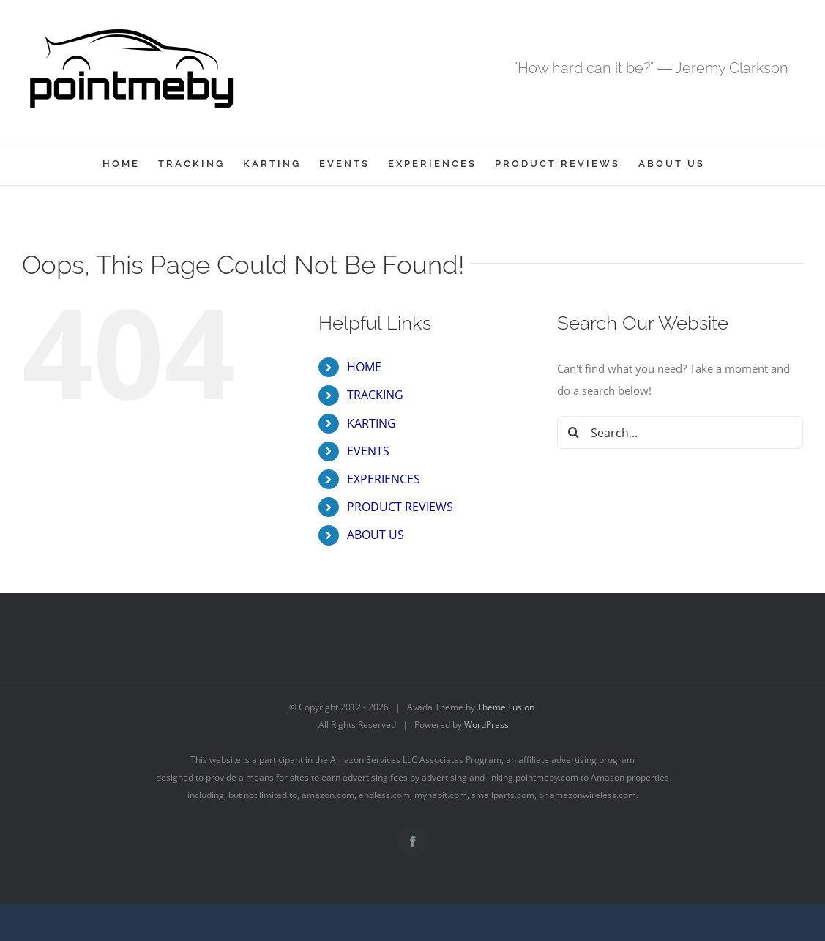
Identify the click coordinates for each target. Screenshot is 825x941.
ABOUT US (375, 535)
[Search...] (680, 432)
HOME (364, 367)
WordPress (486, 724)
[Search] (573, 432)
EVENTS (368, 451)
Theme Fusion (505, 707)
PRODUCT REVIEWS (400, 507)
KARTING (371, 423)
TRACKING (375, 395)
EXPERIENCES (383, 479)
